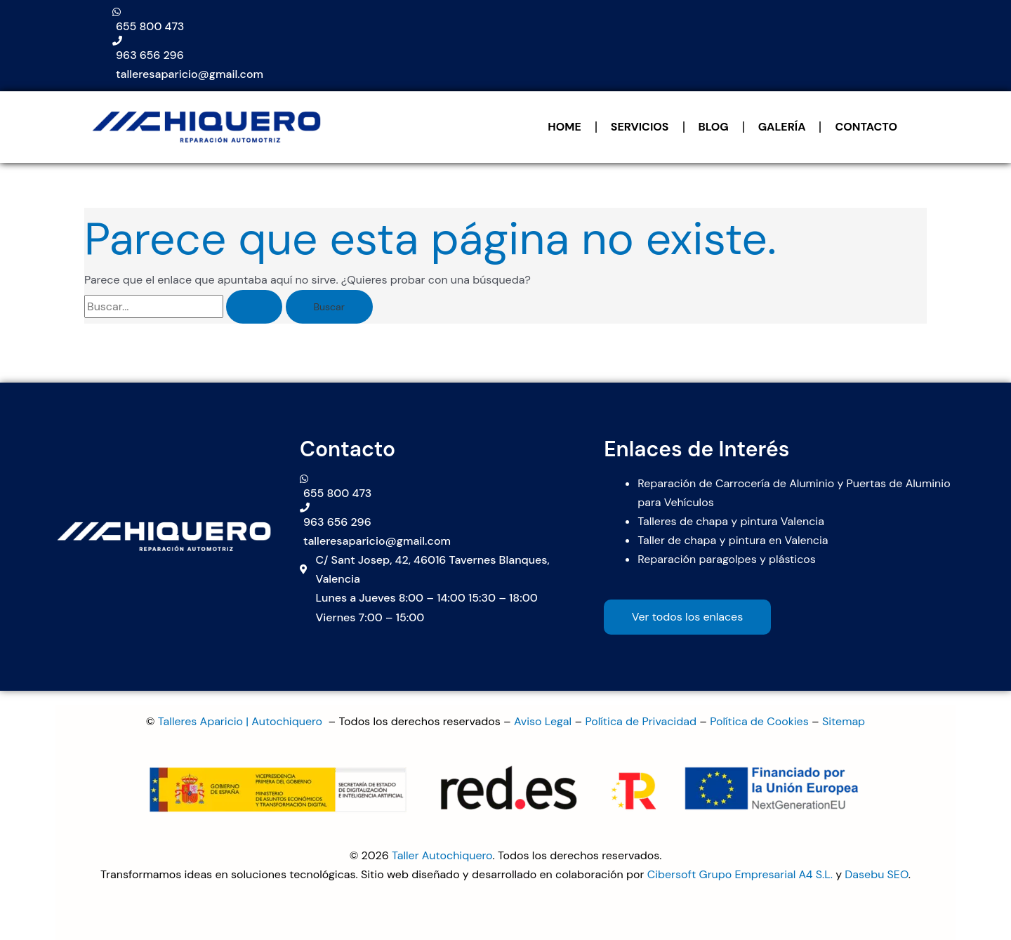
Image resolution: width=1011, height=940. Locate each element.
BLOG (714, 126)
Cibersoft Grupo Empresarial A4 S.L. (740, 874)
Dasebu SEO (876, 874)
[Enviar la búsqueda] (254, 307)
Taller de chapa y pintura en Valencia (732, 540)
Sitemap (843, 721)
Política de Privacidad (640, 721)
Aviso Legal (542, 721)
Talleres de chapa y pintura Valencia (730, 521)
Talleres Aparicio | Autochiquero (242, 721)
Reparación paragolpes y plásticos (726, 559)
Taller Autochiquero (442, 855)
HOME (564, 126)
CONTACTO (866, 126)
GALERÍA (782, 126)
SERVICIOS (640, 126)
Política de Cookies (759, 721)
